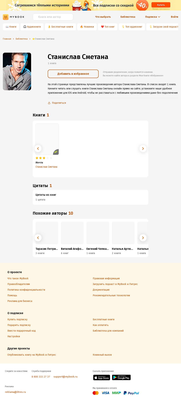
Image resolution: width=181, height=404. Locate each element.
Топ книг (110, 26)
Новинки (89, 26)
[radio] (37, 158)
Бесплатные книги (62, 26)
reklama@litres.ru (15, 392)
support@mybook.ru (65, 376)
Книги (12, 26)
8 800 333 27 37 (41, 376)
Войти (174, 16)
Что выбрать (103, 16)
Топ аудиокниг (133, 26)
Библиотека (128, 16)
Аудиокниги (34, 26)
